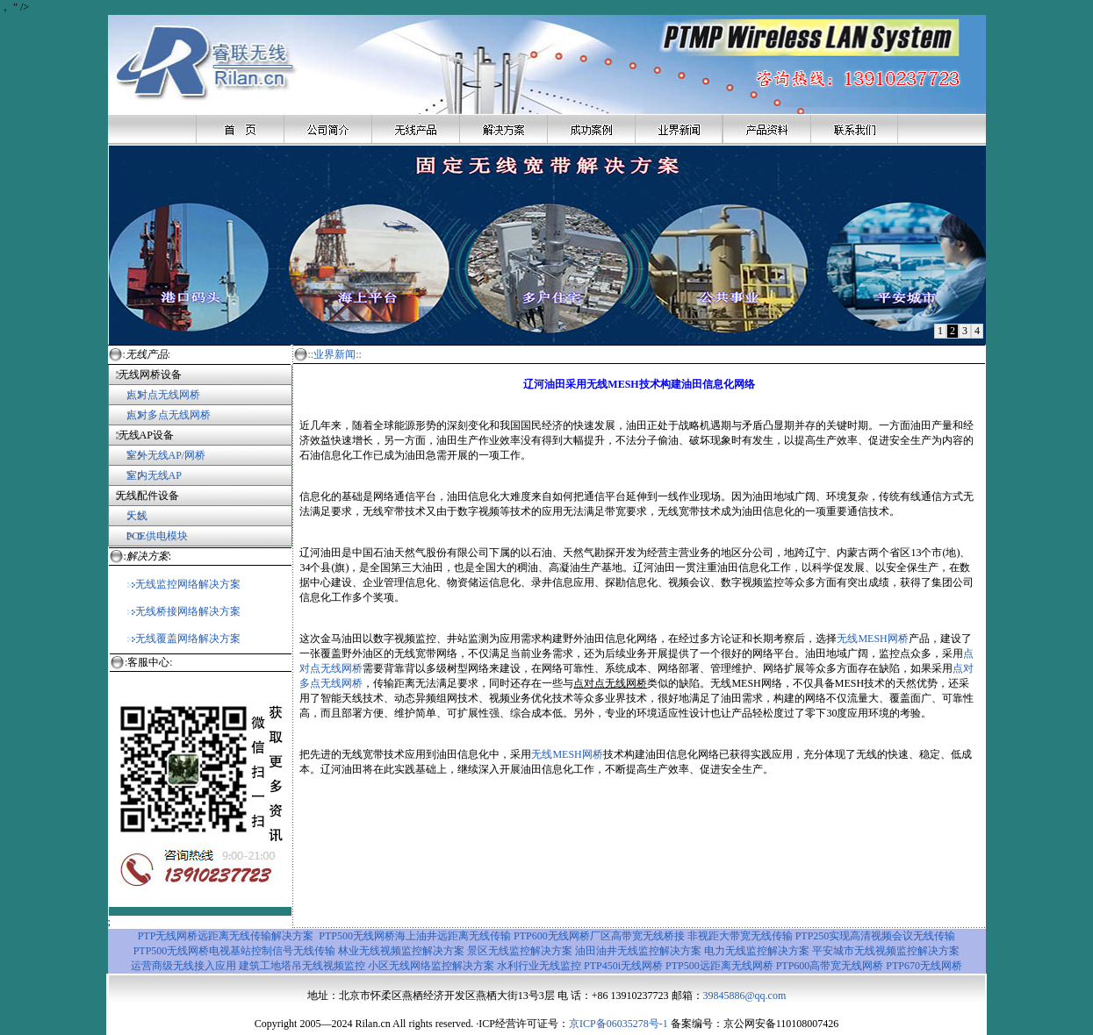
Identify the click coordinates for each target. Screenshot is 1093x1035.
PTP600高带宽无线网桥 (830, 966)
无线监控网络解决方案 (184, 584)
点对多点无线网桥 (168, 415)
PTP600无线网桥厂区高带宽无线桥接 (599, 936)
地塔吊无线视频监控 (317, 966)
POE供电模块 (157, 536)
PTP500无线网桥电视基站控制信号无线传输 (236, 951)
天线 (136, 516)
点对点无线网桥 (154, 395)
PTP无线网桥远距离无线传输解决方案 (226, 936)
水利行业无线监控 (539, 966)
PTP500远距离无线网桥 (719, 966)
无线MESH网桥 (872, 638)
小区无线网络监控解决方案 (432, 966)
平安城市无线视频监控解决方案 (886, 951)
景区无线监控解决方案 (521, 951)
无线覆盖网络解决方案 (184, 638)
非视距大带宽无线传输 (740, 936)
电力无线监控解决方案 (756, 951)
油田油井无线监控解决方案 (638, 951)
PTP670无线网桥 (924, 966)
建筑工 (254, 966)
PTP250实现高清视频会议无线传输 (875, 936)
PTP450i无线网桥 (624, 966)
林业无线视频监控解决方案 (401, 951)
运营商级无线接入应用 (183, 966)
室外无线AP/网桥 (157, 455)
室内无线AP (145, 475)
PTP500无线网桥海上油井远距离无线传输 (415, 936)
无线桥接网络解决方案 (184, 611)
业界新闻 (334, 354)
